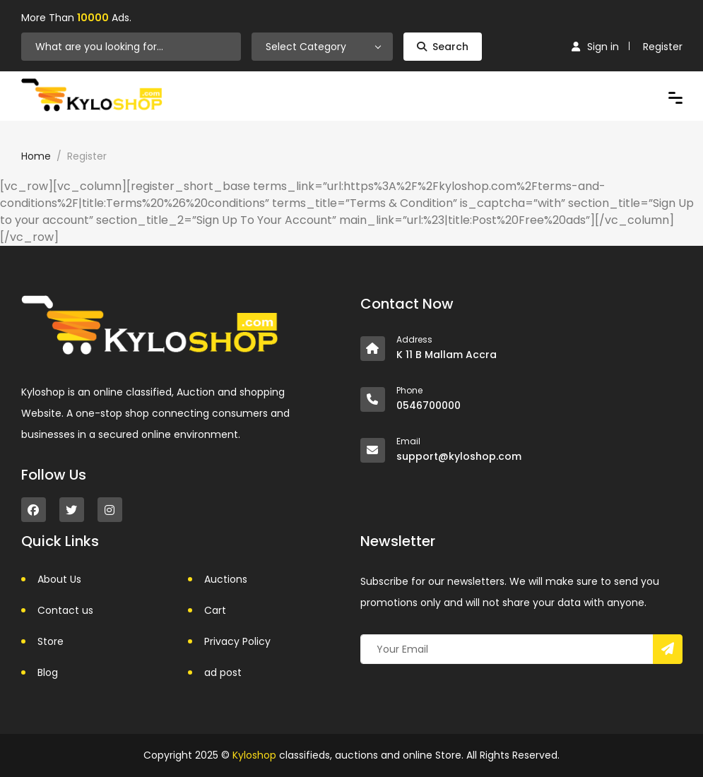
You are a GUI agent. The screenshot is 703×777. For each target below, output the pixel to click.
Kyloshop (254, 755)
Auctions (225, 579)
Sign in (595, 47)
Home (36, 156)
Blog (47, 672)
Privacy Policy (237, 641)
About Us (59, 579)
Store (50, 641)
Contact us (65, 610)
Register (663, 47)
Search (442, 47)
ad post (223, 672)
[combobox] (322, 46)
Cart (215, 610)
